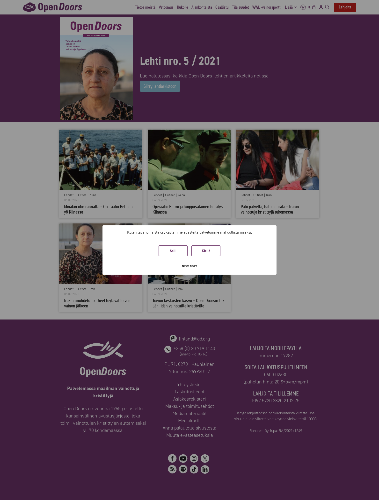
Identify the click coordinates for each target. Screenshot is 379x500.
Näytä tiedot (189, 266)
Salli (173, 250)
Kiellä (206, 250)
